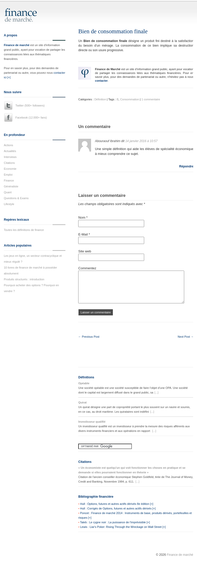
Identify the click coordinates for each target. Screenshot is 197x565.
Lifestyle (9, 204)
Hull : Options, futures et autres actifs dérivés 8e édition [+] (116, 503)
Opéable (83, 383)
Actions (8, 145)
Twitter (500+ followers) (30, 105)
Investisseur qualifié (91, 421)
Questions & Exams (16, 198)
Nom (82, 217)
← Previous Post (88, 336)
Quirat (82, 402)
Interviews (10, 156)
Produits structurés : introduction (24, 279)
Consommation (129, 99)
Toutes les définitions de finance (24, 229)
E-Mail (84, 234)
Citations (9, 162)
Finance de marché (16, 45)
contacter (101, 80)
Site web (84, 251)
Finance (9, 180)
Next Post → (186, 336)
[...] (156, 392)
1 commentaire (150, 99)
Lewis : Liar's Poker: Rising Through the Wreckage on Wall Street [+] (123, 526)
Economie (10, 168)
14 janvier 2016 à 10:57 (141, 141)
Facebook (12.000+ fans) (31, 117)
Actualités (10, 151)
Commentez (87, 268)
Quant (8, 192)
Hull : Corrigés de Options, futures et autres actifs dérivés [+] (117, 508)
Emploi (8, 174)
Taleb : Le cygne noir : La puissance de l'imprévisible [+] (115, 522)
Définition (100, 99)
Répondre (186, 166)
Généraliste (11, 186)
